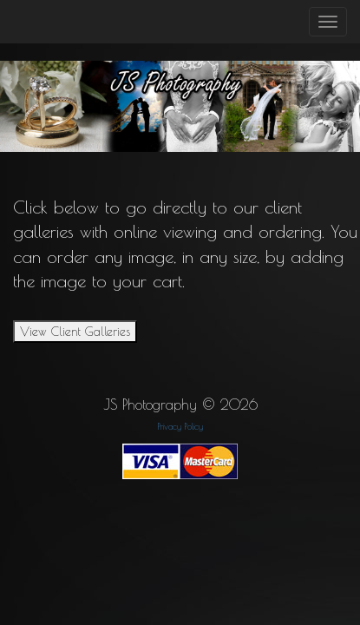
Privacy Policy (180, 426)
